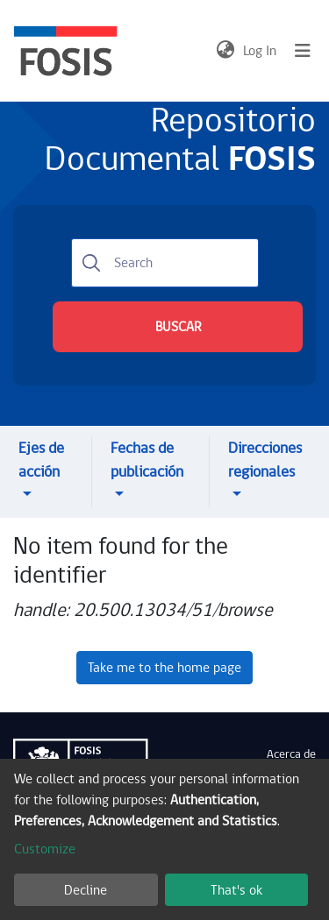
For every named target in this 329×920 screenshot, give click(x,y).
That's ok (236, 890)
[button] (225, 50)
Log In (260, 50)
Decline (85, 890)
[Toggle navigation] (303, 50)
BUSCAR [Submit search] (178, 326)
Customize (44, 849)
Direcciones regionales (265, 460)
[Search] (165, 262)
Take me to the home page (164, 667)
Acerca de (291, 754)
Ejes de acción (41, 460)
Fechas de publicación (147, 460)
